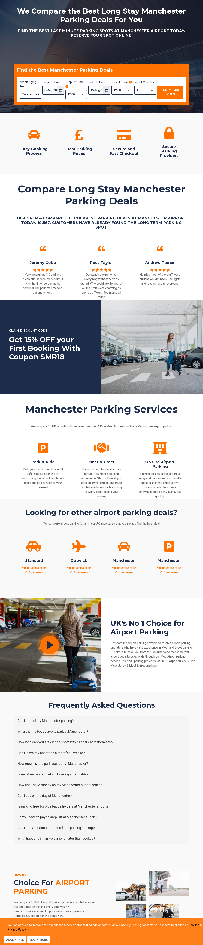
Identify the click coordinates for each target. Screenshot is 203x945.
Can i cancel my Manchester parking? (45, 720)
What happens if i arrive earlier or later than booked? (56, 838)
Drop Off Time (74, 84)
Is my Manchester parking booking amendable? (52, 774)
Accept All (15, 940)
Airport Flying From (28, 84)
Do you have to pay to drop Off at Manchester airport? (57, 817)
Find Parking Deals (170, 92)
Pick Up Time (121, 82)
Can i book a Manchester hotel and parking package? (56, 827)
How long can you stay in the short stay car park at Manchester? (65, 742)
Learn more (38, 940)
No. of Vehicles (144, 82)
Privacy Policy (17, 929)
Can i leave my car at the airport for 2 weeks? (51, 753)
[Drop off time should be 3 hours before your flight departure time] (66, 86)
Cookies (194, 925)
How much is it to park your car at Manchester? (52, 763)
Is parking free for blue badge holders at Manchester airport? (62, 806)
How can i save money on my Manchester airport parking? (60, 785)
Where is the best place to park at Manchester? (52, 731)
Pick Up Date (96, 82)
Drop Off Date (51, 82)
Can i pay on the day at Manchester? (44, 795)
